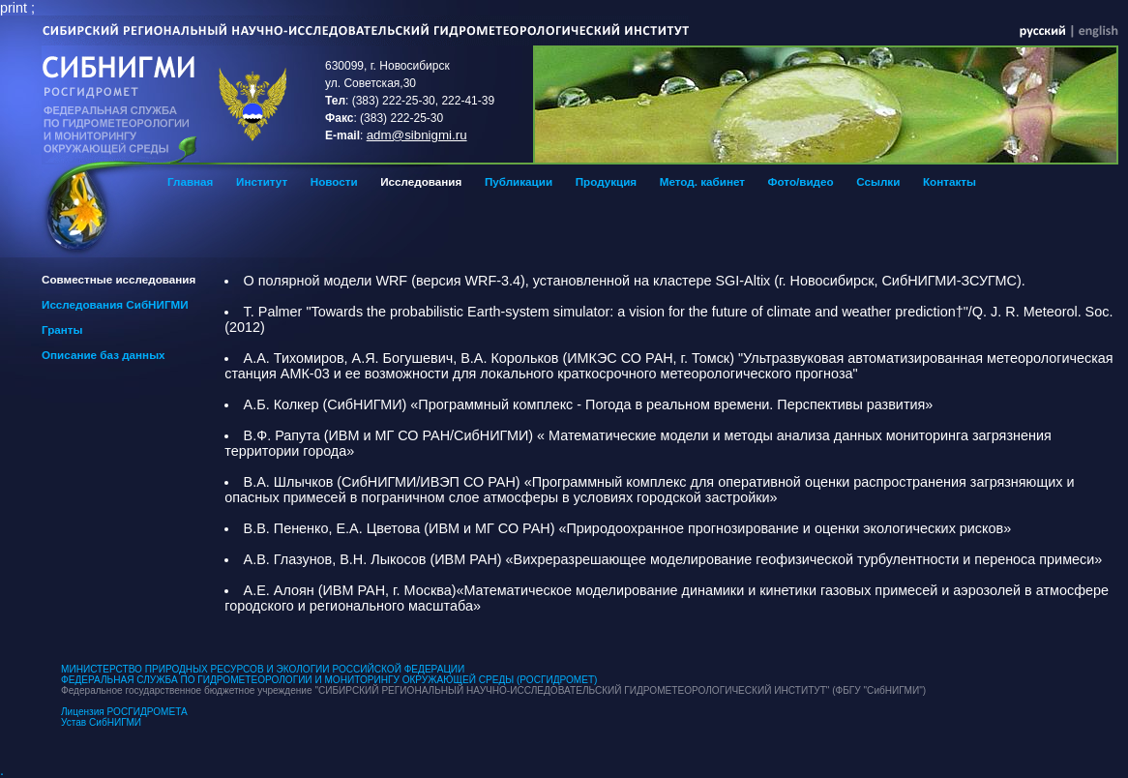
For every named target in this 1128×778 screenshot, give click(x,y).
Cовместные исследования (118, 279)
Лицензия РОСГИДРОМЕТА (124, 711)
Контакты (949, 181)
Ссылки (878, 181)
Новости (334, 181)
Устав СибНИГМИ (101, 722)
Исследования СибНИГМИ (115, 304)
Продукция (606, 181)
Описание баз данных (103, 354)
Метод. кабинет (702, 181)
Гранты (62, 329)
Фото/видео (801, 181)
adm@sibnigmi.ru (417, 135)
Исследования (420, 181)
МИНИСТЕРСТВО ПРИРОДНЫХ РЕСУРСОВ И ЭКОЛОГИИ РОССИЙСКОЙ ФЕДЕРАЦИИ (262, 669)
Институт (261, 181)
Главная (190, 181)
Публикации (518, 181)
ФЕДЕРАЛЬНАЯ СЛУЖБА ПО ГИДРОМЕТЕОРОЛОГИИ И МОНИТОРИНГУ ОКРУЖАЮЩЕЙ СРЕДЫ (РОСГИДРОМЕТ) (329, 679)
